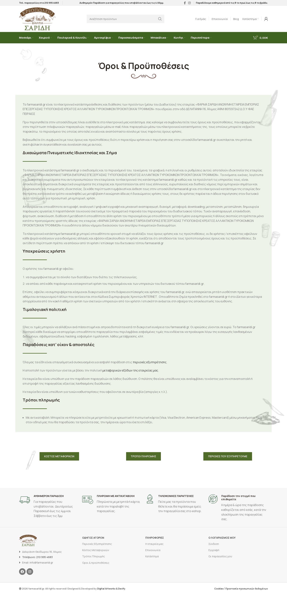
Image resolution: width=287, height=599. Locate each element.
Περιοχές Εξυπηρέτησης (97, 548)
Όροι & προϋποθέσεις (95, 567)
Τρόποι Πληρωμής (93, 561)
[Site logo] (37, 21)
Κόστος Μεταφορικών (95, 554)
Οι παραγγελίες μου (220, 561)
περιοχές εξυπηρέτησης (150, 365)
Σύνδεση (213, 548)
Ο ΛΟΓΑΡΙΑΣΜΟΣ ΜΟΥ (222, 542)
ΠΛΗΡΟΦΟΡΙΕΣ (154, 542)
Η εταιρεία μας (154, 548)
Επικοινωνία (152, 554)
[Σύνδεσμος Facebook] (185, 3)
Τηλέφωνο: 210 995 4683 (37, 561)
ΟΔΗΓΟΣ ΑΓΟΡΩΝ (93, 542)
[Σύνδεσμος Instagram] (189, 3)
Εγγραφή (213, 554)
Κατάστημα (152, 561)
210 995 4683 (51, 3)
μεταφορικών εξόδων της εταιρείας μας (130, 373)
